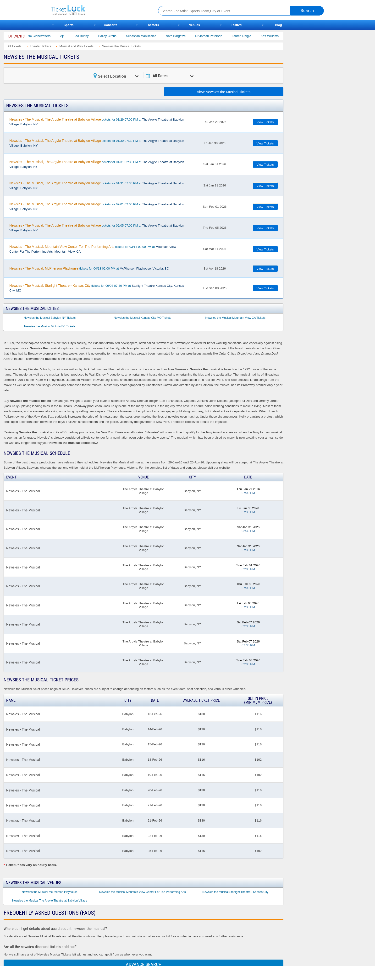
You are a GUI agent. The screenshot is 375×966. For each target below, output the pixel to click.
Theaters (152, 25)
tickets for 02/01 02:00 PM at (96, 206)
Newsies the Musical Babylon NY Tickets (50, 317)
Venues (194, 25)
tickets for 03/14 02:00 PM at (92, 249)
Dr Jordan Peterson (215, 36)
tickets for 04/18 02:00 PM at (89, 268)
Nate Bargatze (182, 36)
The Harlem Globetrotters (39, 36)
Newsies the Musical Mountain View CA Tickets (235, 317)
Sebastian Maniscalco (147, 36)
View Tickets (265, 122)
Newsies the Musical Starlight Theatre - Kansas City (235, 892)
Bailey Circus (114, 36)
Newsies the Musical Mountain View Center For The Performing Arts (142, 892)
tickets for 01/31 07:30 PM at (96, 185)
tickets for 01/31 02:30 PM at (96, 164)
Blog (278, 25)
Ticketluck (99, 10)
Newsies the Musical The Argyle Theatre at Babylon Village (49, 900)
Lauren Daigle (248, 36)
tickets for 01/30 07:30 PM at (96, 143)
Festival (236, 25)
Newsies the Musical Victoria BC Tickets (49, 326)
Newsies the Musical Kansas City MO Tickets (142, 317)
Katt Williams (276, 36)
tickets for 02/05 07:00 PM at (96, 227)
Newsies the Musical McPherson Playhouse (49, 892)
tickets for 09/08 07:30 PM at (96, 288)
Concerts (110, 25)
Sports (68, 25)
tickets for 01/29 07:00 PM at (96, 121)
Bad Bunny (87, 36)
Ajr (68, 36)
